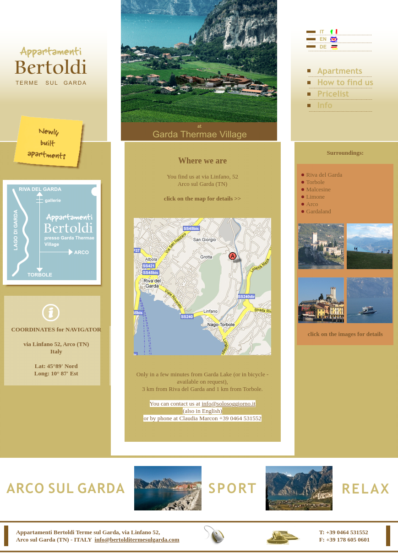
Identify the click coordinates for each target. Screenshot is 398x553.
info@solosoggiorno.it (228, 403)
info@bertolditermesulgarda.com (137, 539)
